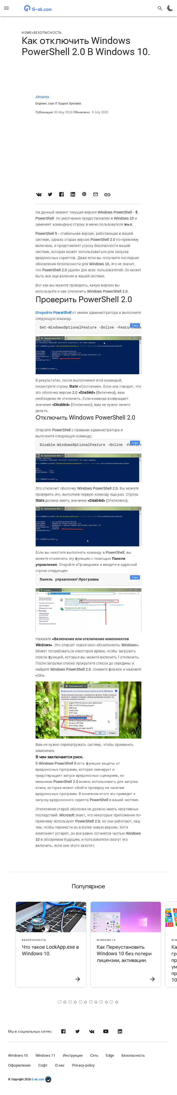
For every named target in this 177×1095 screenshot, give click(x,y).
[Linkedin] (120, 1031)
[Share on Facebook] (61, 194)
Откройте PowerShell (53, 313)
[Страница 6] (111, 1001)
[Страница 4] (90, 1001)
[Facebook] (63, 1031)
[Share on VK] (39, 194)
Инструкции (73, 1055)
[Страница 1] (59, 1001)
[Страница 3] (80, 1001)
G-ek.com (37, 1079)
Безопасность (133, 1055)
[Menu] (6, 8)
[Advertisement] (88, 76)
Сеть (94, 1055)
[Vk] (92, 1031)
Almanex (42, 97)
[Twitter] (77, 1031)
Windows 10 (18, 1055)
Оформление (19, 1065)
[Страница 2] (70, 1001)
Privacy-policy (83, 1065)
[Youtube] (106, 1031)
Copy (135, 325)
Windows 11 (46, 1055)
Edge (110, 1055)
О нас (60, 1065)
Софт (42, 1065)
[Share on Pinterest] (84, 194)
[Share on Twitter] (50, 194)
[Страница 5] (101, 1001)
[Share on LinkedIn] (73, 194)
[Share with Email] (95, 194)
